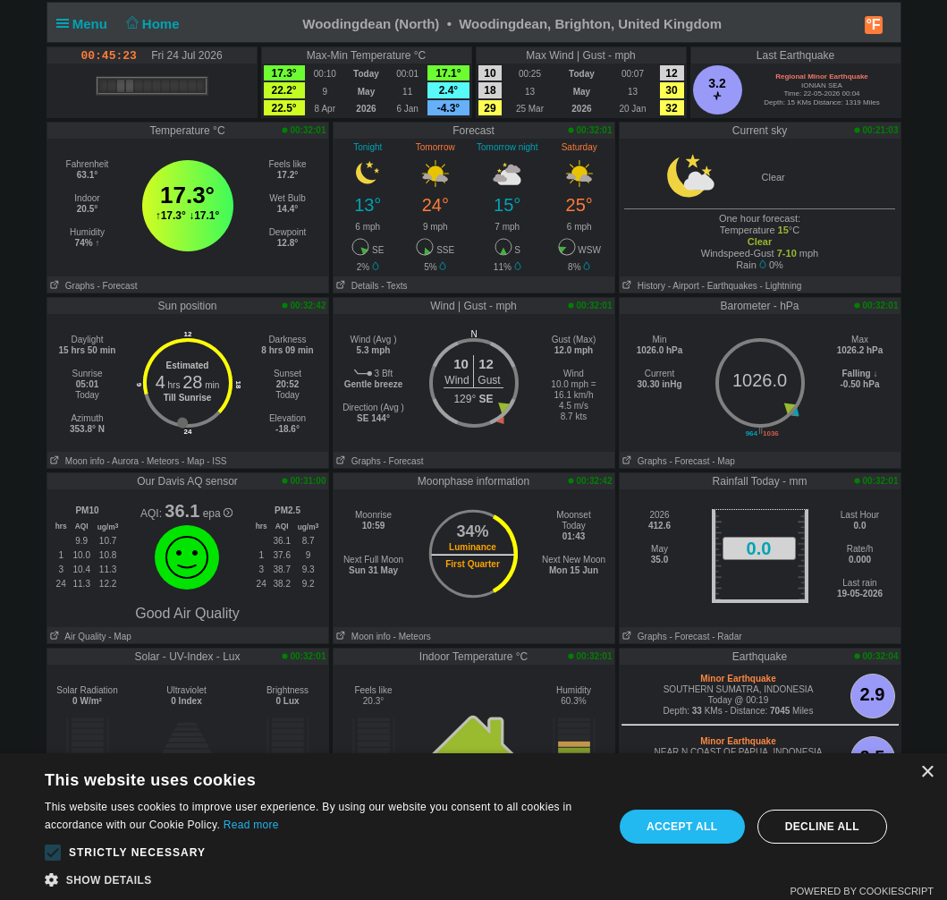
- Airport (683, 286)
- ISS (216, 461)
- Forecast (117, 286)
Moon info (76, 461)
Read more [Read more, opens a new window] (251, 825)
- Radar (726, 636)
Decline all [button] (822, 826)
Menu (85, 23)
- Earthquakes (729, 286)
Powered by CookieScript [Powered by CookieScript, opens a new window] (862, 891)
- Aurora (123, 461)
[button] (53, 852)
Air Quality (76, 636)
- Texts (394, 286)
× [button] (927, 772)
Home (150, 23)
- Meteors (160, 461)
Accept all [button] (682, 826)
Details (356, 286)
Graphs (71, 286)
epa (218, 513)
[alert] (473, 826)
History (642, 286)
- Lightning (781, 286)
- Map (193, 461)
